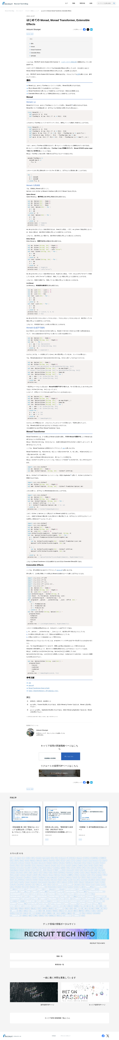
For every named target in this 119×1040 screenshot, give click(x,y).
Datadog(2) (49, 862)
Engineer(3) (47, 865)
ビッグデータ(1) (83, 901)
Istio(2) (85, 869)
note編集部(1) (70, 874)
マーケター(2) (90, 903)
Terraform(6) (12, 884)
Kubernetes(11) (70, 872)
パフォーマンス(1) (74, 901)
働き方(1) (89, 905)
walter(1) (12, 886)
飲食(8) (83, 915)
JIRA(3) (25, 872)
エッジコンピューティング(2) (72, 891)
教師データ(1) (77, 908)
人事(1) (64, 905)
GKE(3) (83, 867)
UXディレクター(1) (60, 884)
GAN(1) (68, 867)
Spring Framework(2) (42, 881)
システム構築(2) (73, 896)
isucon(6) (90, 869)
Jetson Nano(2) (19, 872)
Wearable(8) (18, 886)
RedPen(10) (28, 879)
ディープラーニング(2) (53, 898)
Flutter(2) (96, 865)
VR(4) (83, 884)
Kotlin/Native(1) (62, 872)
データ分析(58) (13, 901)
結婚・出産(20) (56, 913)
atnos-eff (31, 685)
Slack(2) (103, 879)
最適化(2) (26, 910)
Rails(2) (88, 877)
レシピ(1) (53, 905)
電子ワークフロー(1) (67, 915)
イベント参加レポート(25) (26, 891)
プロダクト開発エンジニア (32, 11)
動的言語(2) (27, 908)
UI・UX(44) (43, 884)
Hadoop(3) (22, 869)
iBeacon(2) (50, 869)
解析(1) (30, 915)
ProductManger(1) (41, 877)
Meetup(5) (29, 874)
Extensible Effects (35, 52)
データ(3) (106, 898)
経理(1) (43, 913)
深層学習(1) (87, 910)
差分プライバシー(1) (59, 908)
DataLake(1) (61, 862)
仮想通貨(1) (76, 905)
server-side (30, 34)
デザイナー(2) (62, 898)
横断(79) (75, 910)
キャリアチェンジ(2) (71, 893)
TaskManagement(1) (89, 881)
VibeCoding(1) (77, 884)
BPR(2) (57, 860)
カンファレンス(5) (52, 893)
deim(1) (84, 862)
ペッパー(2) (67, 903)
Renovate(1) (47, 879)
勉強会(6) (21, 908)
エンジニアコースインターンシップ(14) (97, 891)
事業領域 (82, 3)
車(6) (47, 915)
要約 (32, 43)
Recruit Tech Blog (9, 11)
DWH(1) (17, 865)
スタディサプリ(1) (82, 896)
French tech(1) (20, 867)
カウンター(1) (35, 893)
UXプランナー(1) (69, 884)
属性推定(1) (51, 908)
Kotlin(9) (55, 872)
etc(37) (58, 865)
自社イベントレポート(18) (15, 915)
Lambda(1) (76, 872)
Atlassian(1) (79, 857)
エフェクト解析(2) (83, 891)
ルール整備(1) (46, 905)
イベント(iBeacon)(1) (50, 889)
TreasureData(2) (20, 884)
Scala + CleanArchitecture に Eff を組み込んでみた (43, 690)
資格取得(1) (41, 915)
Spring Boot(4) (34, 881)
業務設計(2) (61, 910)
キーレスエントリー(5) (81, 893)
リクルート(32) (13, 905)
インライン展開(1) (44, 891)
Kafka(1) (45, 872)
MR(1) (40, 874)
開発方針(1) (59, 915)
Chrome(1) (85, 860)
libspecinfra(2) (94, 872)
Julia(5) (30, 872)
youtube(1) (70, 886)
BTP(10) (63, 860)
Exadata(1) (74, 865)
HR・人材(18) (43, 869)
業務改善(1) (55, 910)
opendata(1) (82, 874)
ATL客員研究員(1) (94, 857)
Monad (33, 46)
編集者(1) (69, 913)
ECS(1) (33, 865)
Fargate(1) (80, 865)
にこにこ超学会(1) (90, 886)
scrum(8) (70, 879)
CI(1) (100, 860)
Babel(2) (22, 860)
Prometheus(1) (61, 877)
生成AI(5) (94, 910)
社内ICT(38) (19, 913)
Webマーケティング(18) (41, 886)
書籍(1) (20, 910)
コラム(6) (27, 896)
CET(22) (73, 860)
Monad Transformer (36, 49)
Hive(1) (33, 869)
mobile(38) (35, 874)
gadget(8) (63, 867)
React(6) (99, 877)
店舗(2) (66, 908)
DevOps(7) (102, 862)
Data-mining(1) (34, 862)
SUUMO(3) (70, 881)
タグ (66, 3)
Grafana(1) (100, 867)
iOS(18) (76, 869)
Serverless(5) (84, 879)
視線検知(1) (25, 915)
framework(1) (13, 867)
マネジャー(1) (83, 903)
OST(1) (93, 874)
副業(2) (16, 908)
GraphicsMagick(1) (14, 869)
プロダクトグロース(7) (33, 903)
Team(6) (96, 881)
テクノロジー (19, 11)
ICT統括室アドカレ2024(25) (59, 869)
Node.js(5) (64, 874)
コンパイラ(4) (33, 896)
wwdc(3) (59, 886)
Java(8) (95, 869)
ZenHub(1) (76, 886)
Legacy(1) (87, 872)
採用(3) (71, 908)
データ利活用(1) (21, 901)
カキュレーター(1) (43, 893)
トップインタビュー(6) (31, 901)
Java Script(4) (101, 869)
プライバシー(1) (13, 903)
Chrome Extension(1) (93, 860)
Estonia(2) (53, 865)
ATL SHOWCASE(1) (71, 857)
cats (64, 448)
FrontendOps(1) (56, 867)
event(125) (68, 865)
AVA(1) (11, 860)
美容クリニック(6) (77, 913)
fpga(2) (101, 865)
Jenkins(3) (12, 872)
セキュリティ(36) (35, 898)
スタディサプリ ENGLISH (69, 62)
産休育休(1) (12, 913)
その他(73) (82, 886)
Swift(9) (75, 881)
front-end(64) (27, 867)
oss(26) (88, 874)
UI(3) (33, 884)
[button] (71, 105)
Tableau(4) (81, 881)
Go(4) (88, 867)
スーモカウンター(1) (26, 898)
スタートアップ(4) (91, 896)
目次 (31, 39)
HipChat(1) (28, 869)
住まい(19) (83, 905)
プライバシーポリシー (65, 1035)
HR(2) (37, 869)
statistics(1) (64, 881)
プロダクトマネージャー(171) (57, 903)
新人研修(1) (91, 908)
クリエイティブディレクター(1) (16, 896)
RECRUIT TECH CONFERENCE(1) (17, 879)
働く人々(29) (95, 905)
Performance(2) (19, 877)
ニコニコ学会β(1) (47, 901)
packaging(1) (99, 874)
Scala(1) (65, 879)
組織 (91, 3)
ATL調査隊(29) (103, 857)
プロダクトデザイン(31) (44, 903)
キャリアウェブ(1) (61, 893)
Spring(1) (27, 881)
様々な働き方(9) (69, 910)
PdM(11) (105, 874)
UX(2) (53, 884)
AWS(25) (16, 860)
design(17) (89, 862)
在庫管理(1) (44, 908)
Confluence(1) (21, 862)
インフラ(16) (36, 891)
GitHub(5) (79, 867)
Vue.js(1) (93, 884)
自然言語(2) (89, 913)
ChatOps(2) (78, 860)
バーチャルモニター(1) (64, 901)
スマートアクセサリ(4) (101, 896)
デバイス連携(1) (99, 898)
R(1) (79, 877)
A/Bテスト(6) (13, 857)
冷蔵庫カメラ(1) (102, 905)
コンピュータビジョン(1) (55, 896)
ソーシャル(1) (44, 898)
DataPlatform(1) (69, 862)
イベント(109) (41, 889)
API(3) (52, 857)
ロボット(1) (59, 905)
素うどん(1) (32, 913)
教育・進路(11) (85, 908)
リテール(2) (20, 905)
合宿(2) (39, 908)
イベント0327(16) (95, 889)
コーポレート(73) (65, 896)
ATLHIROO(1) (86, 857)
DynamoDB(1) (28, 865)
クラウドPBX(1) (91, 893)
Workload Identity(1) (52, 886)
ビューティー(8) (91, 901)
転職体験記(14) (52, 915)
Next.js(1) (51, 874)
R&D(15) (83, 877)
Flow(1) (85, 865)
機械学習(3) (81, 910)
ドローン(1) (39, 901)
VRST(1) (87, 884)
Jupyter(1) (35, 872)
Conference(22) (13, 862)
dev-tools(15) (96, 862)
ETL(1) (63, 865)
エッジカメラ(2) (61, 891)
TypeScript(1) (28, 884)
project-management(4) (51, 877)
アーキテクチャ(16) (22, 889)
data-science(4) (42, 862)
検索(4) (40, 910)
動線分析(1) (33, 908)
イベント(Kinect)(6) (60, 889)
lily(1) (99, 872)
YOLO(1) (65, 886)
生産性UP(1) (99, 910)
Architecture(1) (62, 857)
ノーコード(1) (55, 901)
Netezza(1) (45, 874)
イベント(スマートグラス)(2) (71, 889)
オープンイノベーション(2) (15, 893)
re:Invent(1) (94, 877)
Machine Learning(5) (14, 874)
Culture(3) (28, 862)
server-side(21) (77, 879)
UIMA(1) (37, 884)
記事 (78, 74)
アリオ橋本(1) (13, 889)
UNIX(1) (49, 884)
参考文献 (33, 55)
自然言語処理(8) (96, 913)
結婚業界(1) (63, 913)
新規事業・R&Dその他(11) (101, 908)
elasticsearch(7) (40, 865)
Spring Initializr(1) (52, 881)
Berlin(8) (27, 860)
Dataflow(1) (55, 862)
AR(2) (56, 857)
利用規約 (54, 1035)
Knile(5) (50, 872)
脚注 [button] (28, 697)
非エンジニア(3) (76, 915)
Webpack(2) (32, 886)
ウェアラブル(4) (52, 891)
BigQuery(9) (39, 860)
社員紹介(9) (25, 913)
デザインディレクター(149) (89, 898)
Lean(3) (82, 872)
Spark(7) (16, 881)
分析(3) (11, 908)
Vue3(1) (98, 884)
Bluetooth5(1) (52, 860)
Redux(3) (41, 879)
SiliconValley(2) (91, 879)
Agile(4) (18, 857)
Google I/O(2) (94, 867)
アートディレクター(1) (32, 889)
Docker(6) (12, 865)
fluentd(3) (91, 865)
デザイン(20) (69, 898)
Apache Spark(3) (46, 857)
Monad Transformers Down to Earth (39, 688)
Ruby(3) (60, 879)
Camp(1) (68, 860)
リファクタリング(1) (29, 905)
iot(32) (81, 869)
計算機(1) (35, 915)
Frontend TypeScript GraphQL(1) (44, 867)
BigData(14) (32, 860)
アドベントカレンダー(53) (100, 886)
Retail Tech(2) (54, 879)
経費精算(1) (49, 913)
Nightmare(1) (57, 874)
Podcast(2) (34, 877)
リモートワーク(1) (38, 905)
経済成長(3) (38, 913)
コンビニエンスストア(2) (43, 896)
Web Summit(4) (25, 886)
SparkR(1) (22, 881)
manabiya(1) (22, 874)
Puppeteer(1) (68, 877)
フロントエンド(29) (100, 901)
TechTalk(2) (102, 881)
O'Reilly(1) (77, 874)
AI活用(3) (28, 857)
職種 (73, 3)
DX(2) (22, 865)
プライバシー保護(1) (23, 903)
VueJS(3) (103, 884)
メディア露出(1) (98, 903)
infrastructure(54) (70, 869)
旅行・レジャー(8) (14, 910)
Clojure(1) (105, 860)
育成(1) (83, 913)
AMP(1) (33, 857)
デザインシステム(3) (77, 898)
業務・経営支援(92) (47, 910)
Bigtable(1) (45, 860)
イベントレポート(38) (14, 891)
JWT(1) (40, 872)
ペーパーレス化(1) (75, 903)
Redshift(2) (35, 879)
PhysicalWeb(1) (27, 877)
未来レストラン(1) (33, 910)
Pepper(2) (12, 877)
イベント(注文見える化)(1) (84, 889)
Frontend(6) (34, 867)
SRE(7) (58, 881)
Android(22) (38, 857)
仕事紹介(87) (70, 905)
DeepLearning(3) (77, 862)
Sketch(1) (98, 879)
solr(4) (11, 881)
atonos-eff (59, 570)
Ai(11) (23, 857)
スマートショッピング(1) (15, 898)
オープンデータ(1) (26, 893)
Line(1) (103, 872)
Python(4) (75, 877)
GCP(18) (73, 867)
